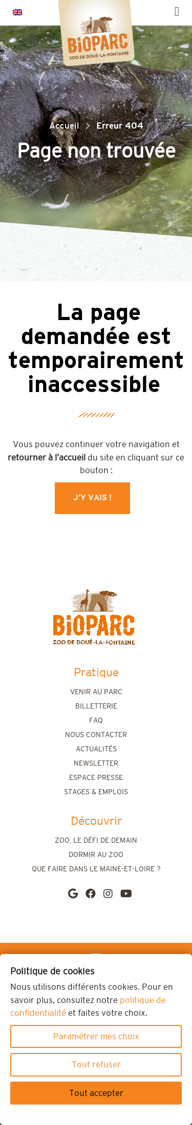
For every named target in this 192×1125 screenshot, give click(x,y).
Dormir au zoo (96, 855)
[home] (93, 617)
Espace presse (96, 777)
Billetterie (96, 706)
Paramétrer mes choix (96, 1036)
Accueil (64, 125)
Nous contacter (96, 735)
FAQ (96, 720)
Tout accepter (96, 1093)
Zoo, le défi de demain (96, 840)
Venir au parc (96, 692)
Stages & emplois (96, 792)
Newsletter (96, 763)
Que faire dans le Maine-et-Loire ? (96, 869)
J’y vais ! (92, 498)
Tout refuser (96, 1064)
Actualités (96, 749)
